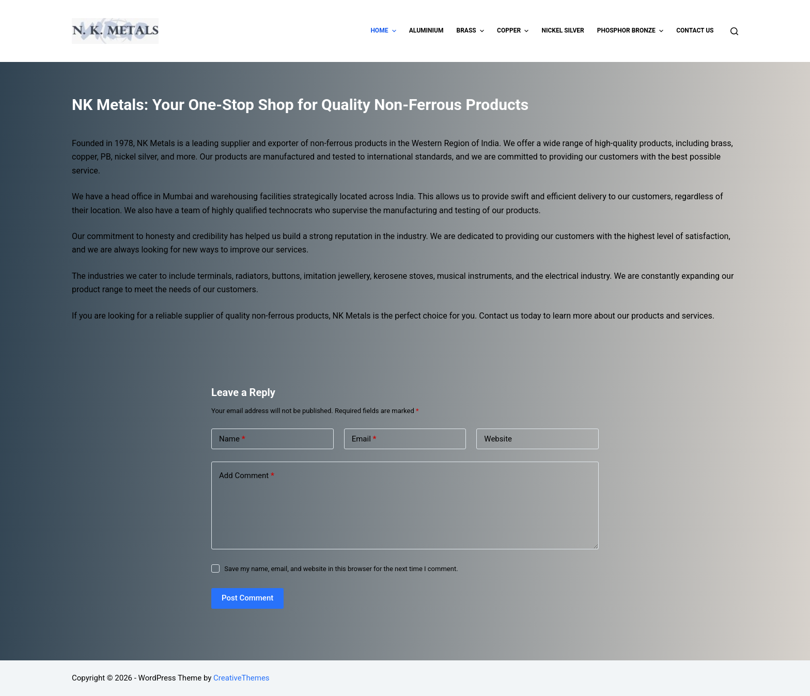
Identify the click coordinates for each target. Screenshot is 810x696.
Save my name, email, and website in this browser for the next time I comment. (341, 569)
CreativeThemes (241, 678)
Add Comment (246, 475)
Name (232, 439)
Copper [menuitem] (514, 31)
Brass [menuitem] (471, 31)
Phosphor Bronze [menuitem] (631, 31)
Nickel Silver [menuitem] (562, 30)
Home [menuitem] (384, 31)
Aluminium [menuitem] (426, 30)
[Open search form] (734, 31)
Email (364, 439)
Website (498, 439)
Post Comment (247, 598)
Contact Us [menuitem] (694, 30)
